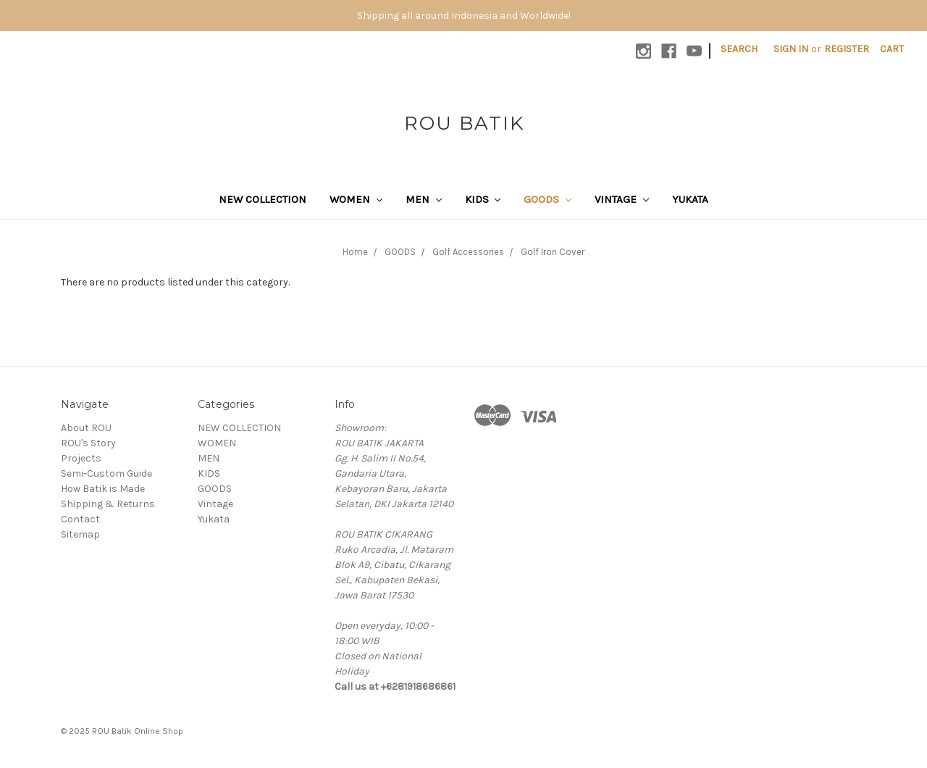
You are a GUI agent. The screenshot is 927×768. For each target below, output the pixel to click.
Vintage (622, 199)
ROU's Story (88, 443)
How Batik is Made (103, 489)
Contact (80, 519)
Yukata (690, 199)
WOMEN (356, 199)
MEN (424, 199)
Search (739, 49)
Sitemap (80, 534)
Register (846, 49)
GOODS (547, 199)
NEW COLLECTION (262, 199)
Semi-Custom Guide (106, 473)
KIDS (483, 199)
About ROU (86, 428)
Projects (81, 458)
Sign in (790, 49)
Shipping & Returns (108, 504)
